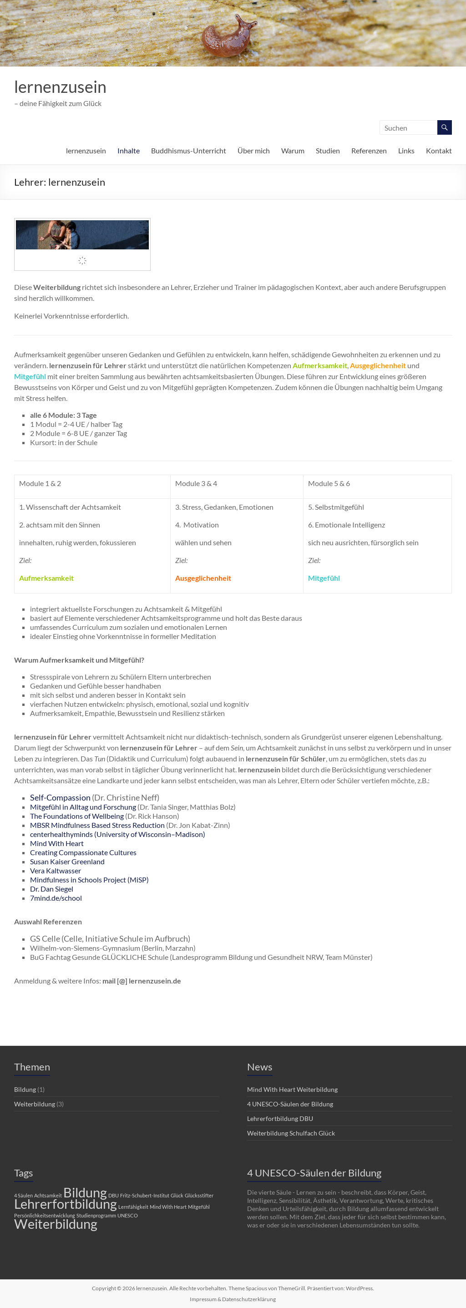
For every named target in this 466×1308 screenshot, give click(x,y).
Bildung (25, 1089)
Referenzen (369, 150)
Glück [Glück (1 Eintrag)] (177, 1195)
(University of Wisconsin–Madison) (149, 834)
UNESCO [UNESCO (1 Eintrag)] (127, 1215)
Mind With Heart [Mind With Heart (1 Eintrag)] (168, 1207)
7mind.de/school (56, 897)
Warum (292, 150)
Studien (328, 150)
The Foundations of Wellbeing (77, 815)
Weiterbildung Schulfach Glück (291, 1133)
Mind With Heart (57, 843)
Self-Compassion (60, 797)
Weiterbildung (34, 1104)
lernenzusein (60, 86)
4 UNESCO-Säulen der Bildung (290, 1104)
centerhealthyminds (62, 834)
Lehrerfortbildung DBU (280, 1118)
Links (406, 150)
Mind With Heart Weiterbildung (292, 1089)
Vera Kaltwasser (55, 870)
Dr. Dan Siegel (51, 888)
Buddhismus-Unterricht (188, 150)
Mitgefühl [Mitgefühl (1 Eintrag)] (199, 1207)
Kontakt (439, 150)
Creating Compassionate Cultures (83, 852)
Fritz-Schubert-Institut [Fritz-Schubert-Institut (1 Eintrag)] (144, 1195)
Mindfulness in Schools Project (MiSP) (89, 879)
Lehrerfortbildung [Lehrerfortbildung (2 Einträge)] (65, 1204)
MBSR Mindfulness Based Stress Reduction (97, 825)
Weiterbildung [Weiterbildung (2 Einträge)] (55, 1224)
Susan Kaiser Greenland (67, 861)
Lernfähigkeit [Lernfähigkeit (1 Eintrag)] (133, 1207)
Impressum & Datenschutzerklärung (233, 1299)
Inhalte (128, 150)
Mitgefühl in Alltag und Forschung (83, 806)
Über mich (254, 150)
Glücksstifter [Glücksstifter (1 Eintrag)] (199, 1195)
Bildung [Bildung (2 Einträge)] (85, 1192)
